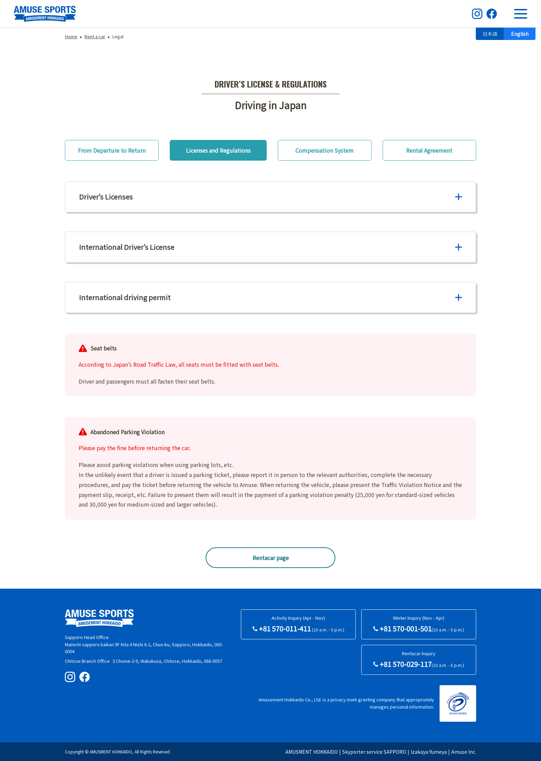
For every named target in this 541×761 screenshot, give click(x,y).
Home (71, 36)
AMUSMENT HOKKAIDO (311, 751)
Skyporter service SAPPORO (374, 751)
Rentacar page (271, 558)
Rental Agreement (429, 150)
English (520, 33)
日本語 (490, 33)
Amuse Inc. (463, 751)
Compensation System (324, 150)
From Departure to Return (112, 150)
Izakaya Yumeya (429, 751)
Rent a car (95, 36)
